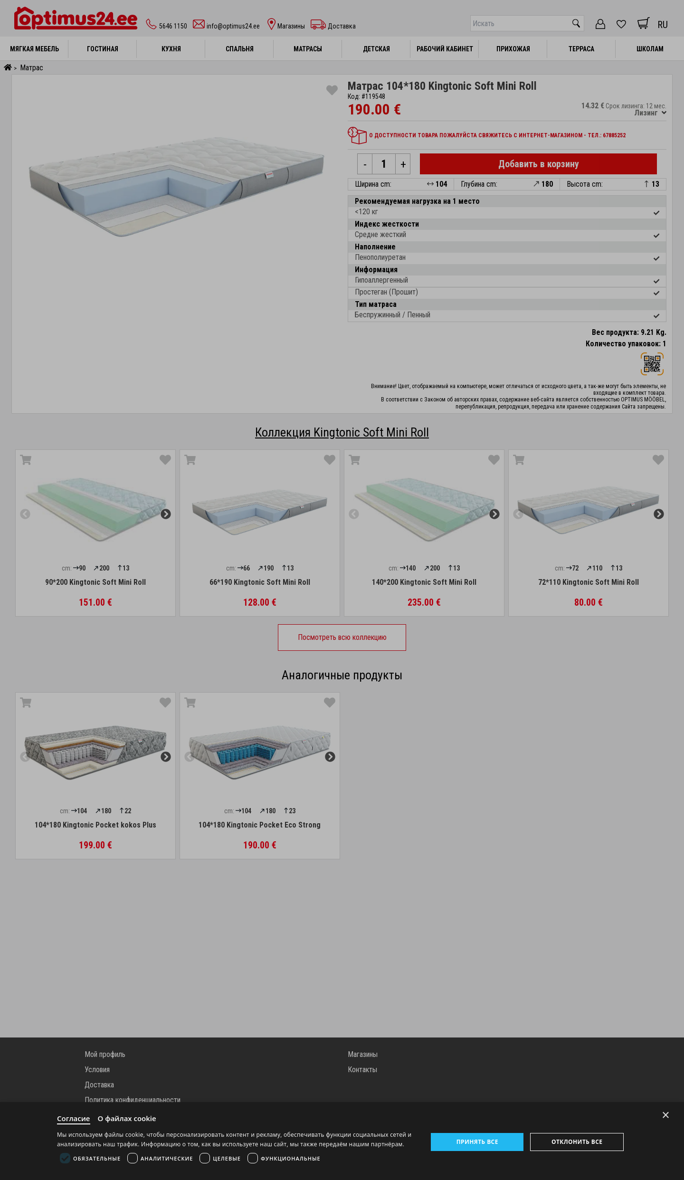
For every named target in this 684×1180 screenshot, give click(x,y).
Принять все (477, 1142)
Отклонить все (576, 1142)
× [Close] (666, 1115)
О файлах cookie (127, 1118)
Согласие (73, 1118)
